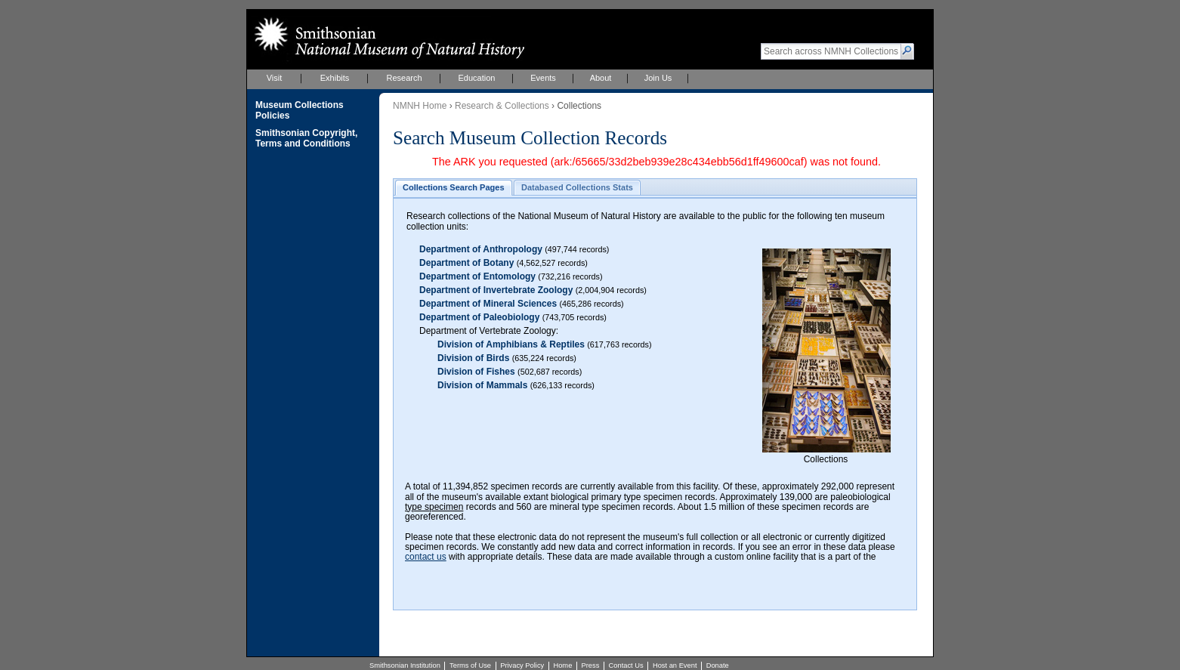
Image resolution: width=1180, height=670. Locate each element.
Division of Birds (473, 358)
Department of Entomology (477, 276)
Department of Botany (466, 263)
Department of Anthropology (480, 249)
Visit (275, 77)
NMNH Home (419, 105)
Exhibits (335, 77)
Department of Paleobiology (479, 317)
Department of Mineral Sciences (488, 303)
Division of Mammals (482, 385)
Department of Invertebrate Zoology (496, 290)
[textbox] (831, 51)
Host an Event (675, 665)
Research (404, 77)
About (601, 77)
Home (562, 665)
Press (591, 665)
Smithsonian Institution (404, 665)
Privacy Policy (522, 665)
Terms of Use (470, 665)
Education (477, 77)
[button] (907, 51)
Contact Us (626, 665)
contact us (425, 556)
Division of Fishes (476, 371)
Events (543, 77)
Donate (717, 665)
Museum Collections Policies (299, 110)
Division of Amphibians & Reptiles (511, 344)
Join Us (658, 77)
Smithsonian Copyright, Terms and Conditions (306, 138)
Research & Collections (502, 105)
